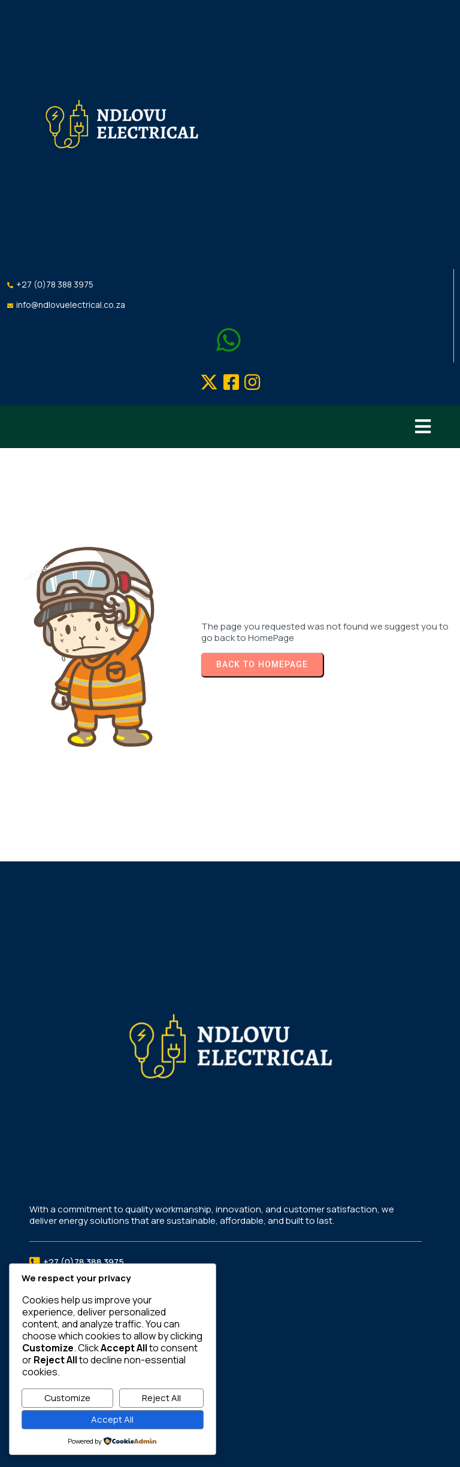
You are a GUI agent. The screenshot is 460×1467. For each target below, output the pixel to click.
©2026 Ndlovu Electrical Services (230, 1441)
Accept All (112, 1419)
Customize (67, 1398)
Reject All (161, 1398)
